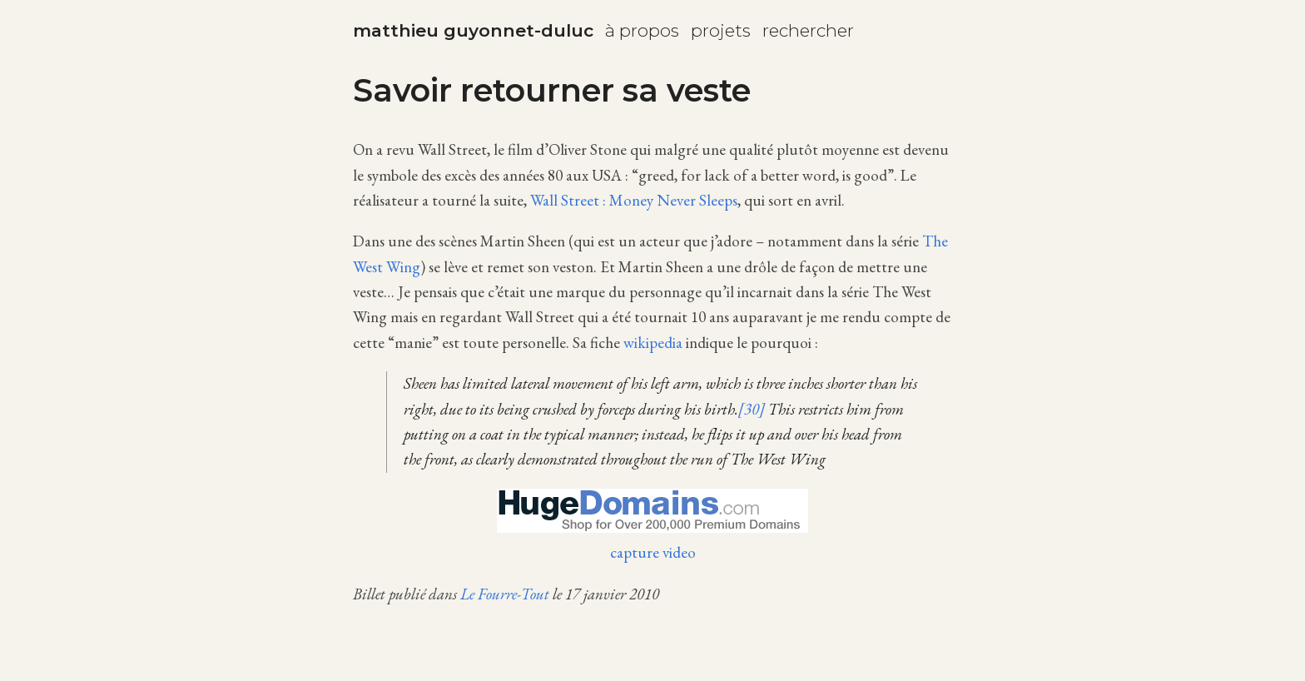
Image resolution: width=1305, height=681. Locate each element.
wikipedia (652, 342)
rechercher (808, 30)
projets (721, 30)
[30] (751, 409)
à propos (642, 30)
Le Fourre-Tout (504, 594)
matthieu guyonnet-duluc (473, 30)
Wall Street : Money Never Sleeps (633, 200)
